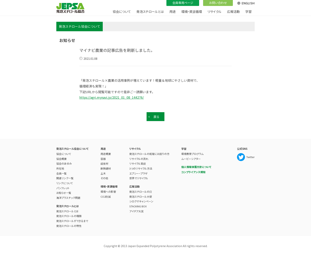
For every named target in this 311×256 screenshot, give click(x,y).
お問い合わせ (218, 3)
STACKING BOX (138, 206)
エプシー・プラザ (138, 173)
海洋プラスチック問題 (68, 198)
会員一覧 (61, 173)
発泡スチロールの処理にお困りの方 (149, 154)
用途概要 (106, 154)
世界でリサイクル (138, 178)
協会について (63, 154)
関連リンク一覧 (65, 178)
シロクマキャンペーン (141, 201)
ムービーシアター (191, 159)
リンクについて (64, 183)
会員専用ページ (182, 3)
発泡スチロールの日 (140, 191)
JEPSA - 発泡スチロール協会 (70, 8)
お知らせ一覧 (63, 193)
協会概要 (61, 159)
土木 (103, 173)
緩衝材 (104, 163)
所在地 (60, 168)
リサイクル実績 (137, 163)
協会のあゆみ (64, 163)
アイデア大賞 (136, 211)
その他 (104, 178)
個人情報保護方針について (196, 167)
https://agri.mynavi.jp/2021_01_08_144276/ (111, 97)
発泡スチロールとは (67, 211)
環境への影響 (108, 191)
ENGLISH (248, 3)
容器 (103, 159)
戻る (156, 117)
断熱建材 (106, 168)
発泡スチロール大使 (140, 196)
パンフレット (62, 188)
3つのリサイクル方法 (140, 168)
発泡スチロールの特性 (69, 226)
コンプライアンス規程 (193, 172)
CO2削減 (106, 196)
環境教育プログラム (192, 154)
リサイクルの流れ (138, 159)
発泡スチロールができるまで (72, 221)
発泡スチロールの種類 (69, 216)
